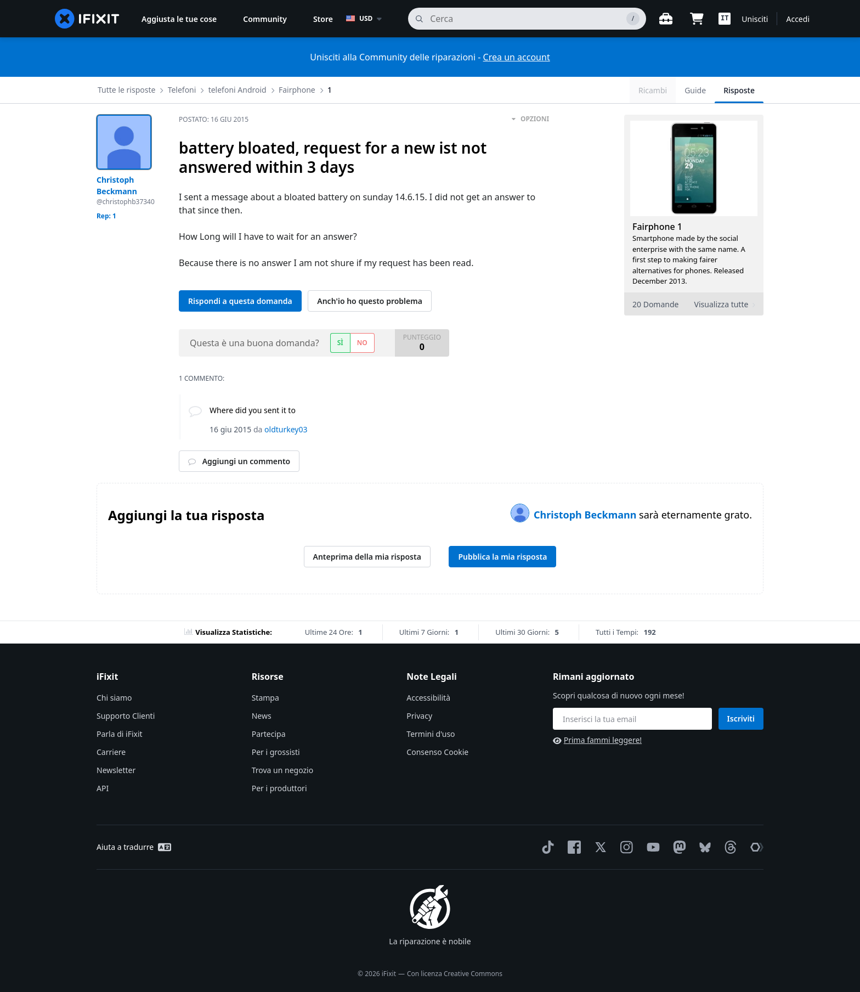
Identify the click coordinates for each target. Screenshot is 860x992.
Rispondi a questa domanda (240, 301)
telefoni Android (237, 89)
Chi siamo (114, 697)
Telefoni (182, 89)
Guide (695, 90)
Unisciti (755, 19)
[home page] (87, 19)
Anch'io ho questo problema (369, 301)
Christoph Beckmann (586, 514)
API (103, 788)
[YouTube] (651, 847)
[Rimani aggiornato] (632, 719)
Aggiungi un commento (239, 461)
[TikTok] (546, 847)
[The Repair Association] (754, 847)
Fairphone (297, 89)
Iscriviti (741, 718)
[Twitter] (598, 847)
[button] (724, 18)
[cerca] (527, 19)
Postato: (213, 119)
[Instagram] (624, 847)
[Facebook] (572, 847)
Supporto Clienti (126, 716)
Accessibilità (428, 697)
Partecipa (269, 734)
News (261, 716)
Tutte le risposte (126, 89)
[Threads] (728, 847)
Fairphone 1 (657, 227)
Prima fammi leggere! (597, 740)
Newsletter (116, 770)
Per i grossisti (276, 752)
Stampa (265, 697)
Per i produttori (279, 788)
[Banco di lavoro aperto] (666, 19)
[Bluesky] (703, 847)
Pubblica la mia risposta (502, 556)
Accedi (798, 19)
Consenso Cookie (437, 752)
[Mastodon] (677, 847)
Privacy (419, 716)
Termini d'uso (430, 734)
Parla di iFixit (120, 734)
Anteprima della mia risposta (367, 556)
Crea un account (516, 57)
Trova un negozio (282, 770)
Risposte (739, 90)
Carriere (111, 752)
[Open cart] (697, 18)
